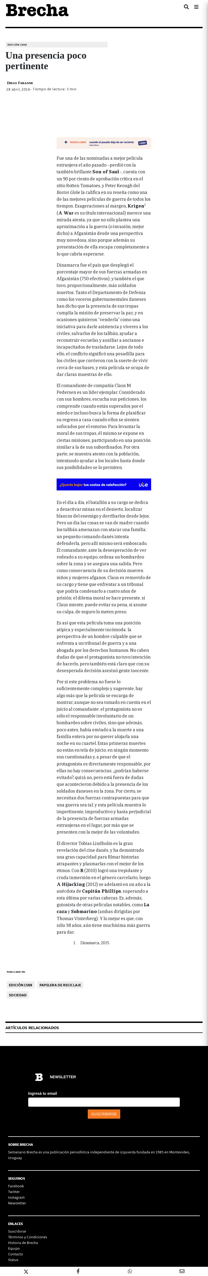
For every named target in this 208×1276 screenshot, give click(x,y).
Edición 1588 (17, 44)
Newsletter (17, 1202)
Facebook (16, 1185)
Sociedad (18, 994)
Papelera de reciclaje (60, 984)
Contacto (15, 1253)
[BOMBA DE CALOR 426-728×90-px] (104, 483)
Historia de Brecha (23, 1242)
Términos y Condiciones (27, 1236)
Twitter (14, 1191)
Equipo (14, 1248)
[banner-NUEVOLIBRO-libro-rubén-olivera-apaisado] (104, 142)
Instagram (16, 1197)
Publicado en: (16, 972)
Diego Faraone (20, 82)
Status (13, 1259)
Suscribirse (17, 1231)
